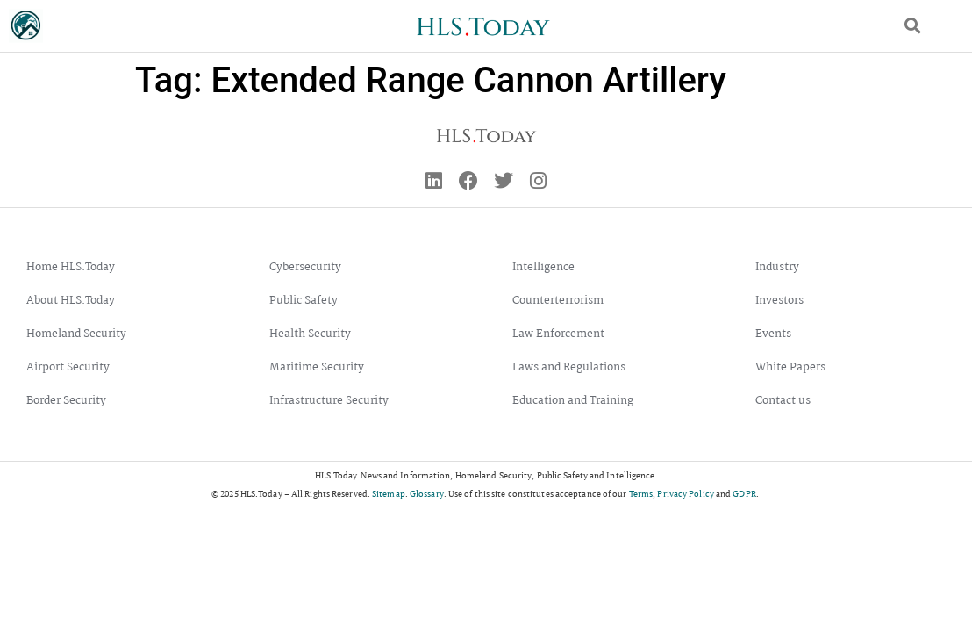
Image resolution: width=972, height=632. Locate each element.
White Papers (790, 367)
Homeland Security (76, 334)
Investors (779, 300)
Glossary (427, 493)
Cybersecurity (305, 267)
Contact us (783, 400)
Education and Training (572, 400)
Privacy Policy (685, 493)
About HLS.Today (70, 300)
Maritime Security (316, 367)
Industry (777, 267)
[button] (912, 26)
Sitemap (388, 493)
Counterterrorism (558, 300)
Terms (641, 493)
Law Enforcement (558, 334)
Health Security (310, 334)
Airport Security (68, 367)
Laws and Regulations (568, 367)
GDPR (744, 493)
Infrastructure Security (329, 400)
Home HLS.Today (70, 267)
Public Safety (303, 300)
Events (773, 334)
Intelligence (543, 267)
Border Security (66, 400)
